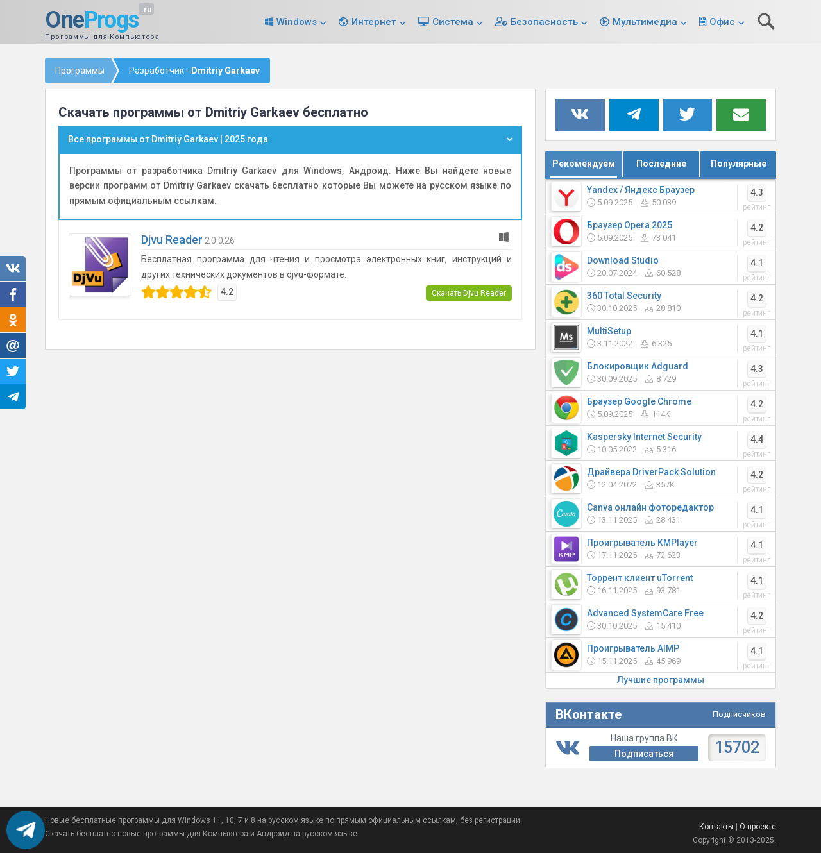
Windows (296, 22)
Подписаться (643, 753)
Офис (722, 22)
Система (452, 22)
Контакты (716, 826)
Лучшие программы (660, 680)
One (92, 20)
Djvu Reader (172, 239)
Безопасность (544, 22)
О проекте (758, 826)
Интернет (373, 22)
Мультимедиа (645, 22)
